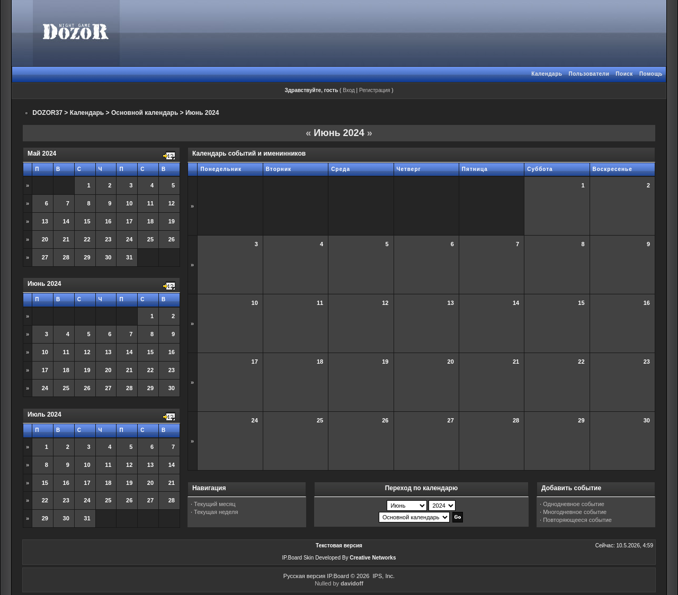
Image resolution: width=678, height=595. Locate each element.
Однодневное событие (573, 504)
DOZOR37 (47, 112)
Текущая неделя (216, 512)
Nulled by (339, 583)
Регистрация (374, 90)
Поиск (624, 74)
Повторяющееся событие (577, 520)
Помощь (651, 74)
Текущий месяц (215, 504)
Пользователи (588, 74)
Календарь (546, 74)
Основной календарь (144, 112)
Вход (349, 90)
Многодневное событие (574, 512)
